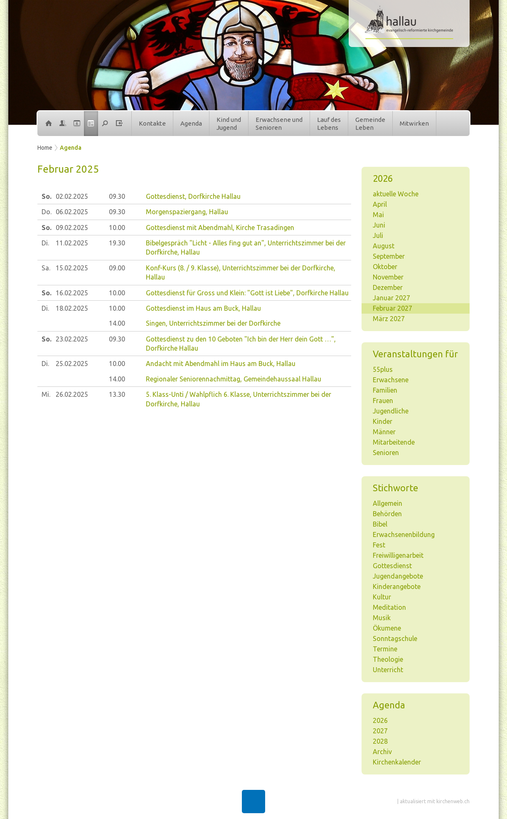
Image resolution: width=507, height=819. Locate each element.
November (388, 277)
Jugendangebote (398, 576)
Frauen (383, 400)
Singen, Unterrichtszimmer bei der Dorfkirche (213, 323)
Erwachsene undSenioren (279, 123)
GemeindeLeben (370, 123)
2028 (380, 741)
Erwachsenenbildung (404, 534)
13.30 (117, 394)
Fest (379, 545)
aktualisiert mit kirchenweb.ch (435, 801)
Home (44, 147)
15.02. (72, 268)
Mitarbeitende (394, 442)
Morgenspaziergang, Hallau (187, 211)
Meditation (389, 607)
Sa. (46, 268)
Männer (384, 431)
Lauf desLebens (329, 123)
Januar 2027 (391, 297)
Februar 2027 (392, 308)
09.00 (117, 268)
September (389, 256)
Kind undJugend (229, 123)
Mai (378, 214)
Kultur (382, 597)
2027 (380, 730)
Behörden (387, 513)
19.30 (117, 243)
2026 (380, 720)
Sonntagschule (395, 638)
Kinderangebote (397, 586)
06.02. (72, 211)
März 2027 (389, 318)
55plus (383, 369)
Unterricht (388, 669)
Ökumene (387, 628)
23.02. (72, 339)
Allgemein (387, 503)
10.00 (117, 227)
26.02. (72, 394)
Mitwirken (414, 123)
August (383, 245)
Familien (385, 390)
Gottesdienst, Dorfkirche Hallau (193, 196)
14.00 (117, 323)
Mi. (46, 394)
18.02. (72, 308)
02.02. (72, 196)
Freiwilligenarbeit (398, 555)
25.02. (72, 363)
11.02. (72, 243)
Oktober (385, 266)
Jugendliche (391, 411)
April (380, 204)
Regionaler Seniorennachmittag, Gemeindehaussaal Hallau (233, 379)
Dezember (388, 287)
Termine (385, 649)
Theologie (388, 659)
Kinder (382, 421)
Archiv (382, 751)
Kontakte (152, 123)
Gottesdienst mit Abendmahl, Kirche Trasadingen (220, 227)
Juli (378, 235)
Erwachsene (391, 379)
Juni (379, 225)
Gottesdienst (392, 565)
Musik (382, 617)
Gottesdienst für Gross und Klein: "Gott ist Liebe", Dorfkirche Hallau (247, 293)
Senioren (386, 452)
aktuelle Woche (395, 194)
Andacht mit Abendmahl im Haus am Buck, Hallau (220, 363)
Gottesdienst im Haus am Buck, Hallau (203, 308)
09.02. (72, 227)
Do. (47, 211)
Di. (45, 243)
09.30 (117, 196)
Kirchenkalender (397, 762)
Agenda (191, 123)
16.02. (72, 293)
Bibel (380, 524)
